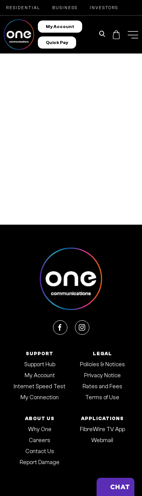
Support (39, 353)
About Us (40, 418)
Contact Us (39, 451)
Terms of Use (102, 397)
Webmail (102, 440)
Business (65, 7)
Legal (102, 353)
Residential (23, 7)
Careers (39, 440)
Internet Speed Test (40, 386)
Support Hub (39, 364)
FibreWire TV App (102, 429)
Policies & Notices (102, 364)
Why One (39, 429)
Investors (104, 7)
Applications (102, 418)
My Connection (39, 397)
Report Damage (39, 462)
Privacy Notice (102, 375)
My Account (60, 26)
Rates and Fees (102, 386)
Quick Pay (57, 42)
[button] (133, 34)
